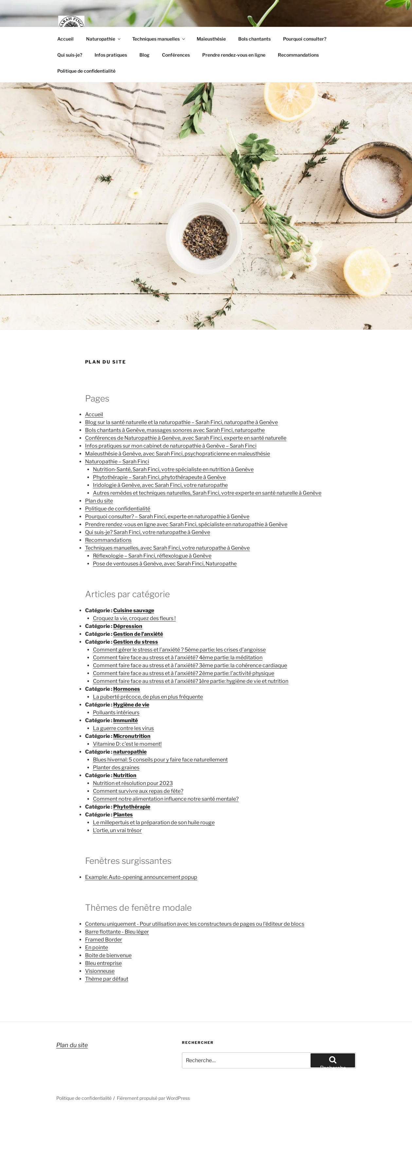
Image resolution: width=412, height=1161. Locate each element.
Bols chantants (254, 39)
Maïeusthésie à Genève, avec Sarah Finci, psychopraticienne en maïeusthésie (177, 454)
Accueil (65, 39)
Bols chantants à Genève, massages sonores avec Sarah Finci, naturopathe (175, 430)
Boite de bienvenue (108, 955)
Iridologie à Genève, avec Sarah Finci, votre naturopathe (160, 485)
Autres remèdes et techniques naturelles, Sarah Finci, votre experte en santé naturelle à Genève (207, 493)
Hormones (126, 689)
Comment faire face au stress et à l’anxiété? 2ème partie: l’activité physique (183, 673)
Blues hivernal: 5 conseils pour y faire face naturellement (160, 760)
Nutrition (124, 775)
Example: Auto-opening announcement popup (141, 877)
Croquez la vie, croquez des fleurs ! (134, 618)
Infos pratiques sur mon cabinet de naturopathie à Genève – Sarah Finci (171, 446)
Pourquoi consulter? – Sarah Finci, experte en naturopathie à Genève (167, 516)
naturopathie (130, 752)
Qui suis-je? (69, 55)
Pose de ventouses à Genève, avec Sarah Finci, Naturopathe (165, 564)
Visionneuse (100, 971)
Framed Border (103, 940)
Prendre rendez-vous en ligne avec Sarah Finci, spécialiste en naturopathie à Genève (186, 524)
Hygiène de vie (131, 705)
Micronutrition (132, 736)
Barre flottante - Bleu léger (117, 932)
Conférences (176, 55)
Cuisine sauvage (133, 610)
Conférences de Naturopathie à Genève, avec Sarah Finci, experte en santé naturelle (185, 438)
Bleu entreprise (103, 963)
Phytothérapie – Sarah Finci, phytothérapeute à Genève (159, 477)
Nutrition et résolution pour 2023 (133, 783)
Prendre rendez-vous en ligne (233, 55)
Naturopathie (103, 39)
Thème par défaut (106, 979)
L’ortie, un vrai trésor (117, 830)
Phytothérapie (131, 807)
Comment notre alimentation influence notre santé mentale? (166, 799)
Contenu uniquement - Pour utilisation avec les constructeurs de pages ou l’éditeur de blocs (194, 924)
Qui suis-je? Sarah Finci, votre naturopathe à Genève (147, 532)
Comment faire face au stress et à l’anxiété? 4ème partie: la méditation (177, 657)
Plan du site (99, 501)
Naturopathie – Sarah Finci (117, 461)
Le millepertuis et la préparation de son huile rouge (154, 822)
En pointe (96, 947)
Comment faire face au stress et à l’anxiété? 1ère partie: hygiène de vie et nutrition (190, 681)
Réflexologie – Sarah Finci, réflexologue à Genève (152, 556)
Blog (144, 55)
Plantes (123, 815)
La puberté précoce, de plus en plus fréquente (148, 697)
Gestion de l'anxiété (138, 634)
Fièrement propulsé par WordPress (153, 1098)
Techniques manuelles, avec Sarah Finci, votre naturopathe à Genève (167, 548)
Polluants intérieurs (116, 712)
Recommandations (298, 55)
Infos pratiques (111, 55)
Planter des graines (116, 767)
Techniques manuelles (159, 39)
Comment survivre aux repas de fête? (138, 791)
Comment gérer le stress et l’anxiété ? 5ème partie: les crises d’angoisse (179, 650)
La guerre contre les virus (123, 728)
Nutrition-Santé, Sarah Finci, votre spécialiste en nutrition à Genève (173, 469)
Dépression (127, 626)
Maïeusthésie (211, 39)
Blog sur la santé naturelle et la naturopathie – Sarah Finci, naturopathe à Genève (181, 422)
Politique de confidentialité (86, 71)
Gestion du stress (135, 642)
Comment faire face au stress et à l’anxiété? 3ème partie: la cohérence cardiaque (190, 665)
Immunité (125, 720)
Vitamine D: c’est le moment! (127, 744)
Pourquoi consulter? (304, 39)
